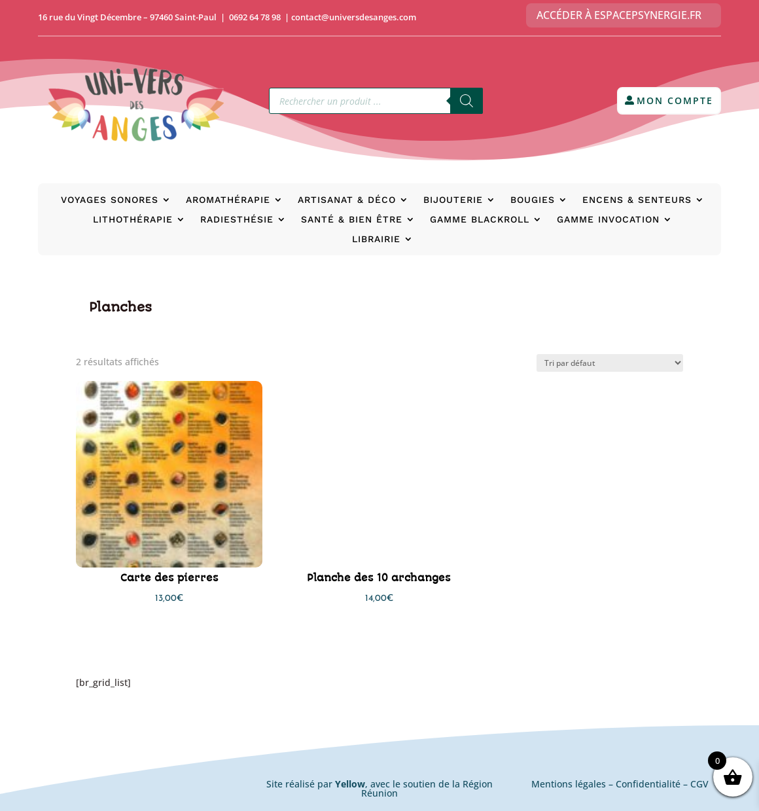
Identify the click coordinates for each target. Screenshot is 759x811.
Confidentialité (648, 784)
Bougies (532, 200)
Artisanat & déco (347, 200)
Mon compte (675, 100)
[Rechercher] (466, 101)
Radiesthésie (237, 220)
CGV (699, 784)
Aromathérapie (228, 200)
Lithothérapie (133, 220)
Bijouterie (453, 200)
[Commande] (610, 363)
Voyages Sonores (109, 200)
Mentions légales (568, 784)
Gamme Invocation (608, 220)
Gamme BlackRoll (479, 220)
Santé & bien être (351, 220)
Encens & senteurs (637, 200)
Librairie (376, 239)
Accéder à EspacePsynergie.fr (619, 15)
